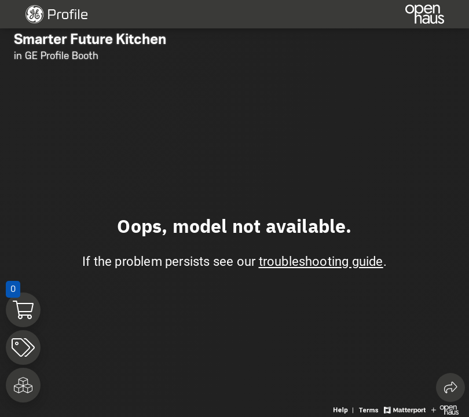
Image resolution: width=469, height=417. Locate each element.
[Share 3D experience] (450, 387)
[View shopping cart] (23, 309)
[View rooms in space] (23, 385)
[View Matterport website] (404, 409)
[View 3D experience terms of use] (370, 409)
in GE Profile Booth (56, 55)
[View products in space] (23, 347)
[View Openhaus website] (445, 409)
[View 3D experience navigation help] (345, 409)
